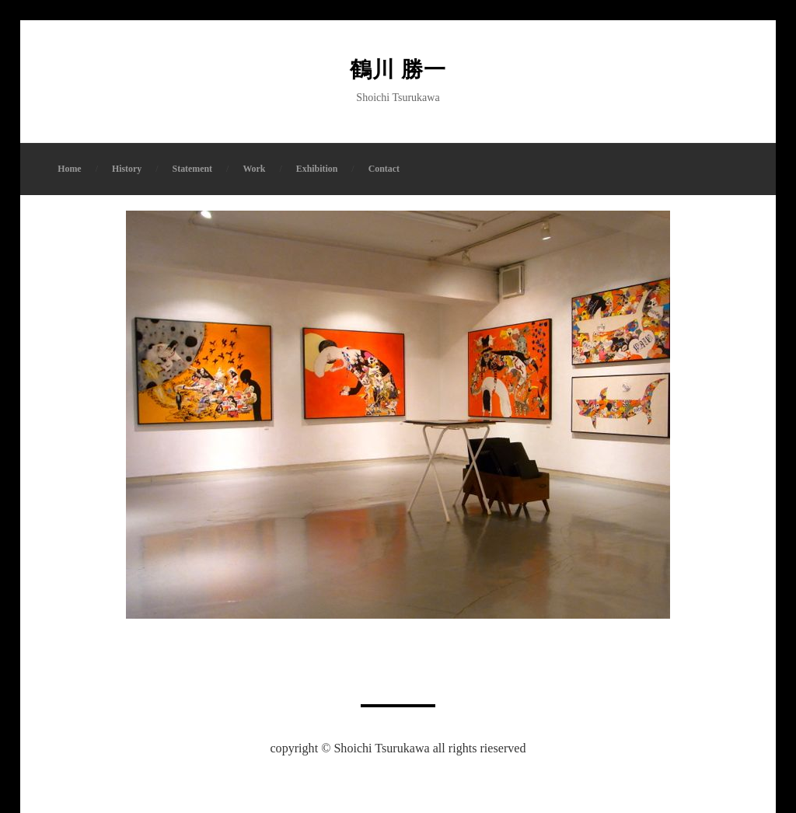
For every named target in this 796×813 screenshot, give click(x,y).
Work (254, 168)
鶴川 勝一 (398, 70)
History (126, 168)
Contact (384, 168)
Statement (193, 168)
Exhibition (317, 168)
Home (69, 168)
